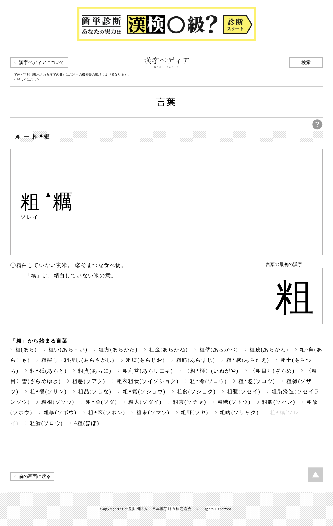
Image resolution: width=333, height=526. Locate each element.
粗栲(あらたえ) (247, 360)
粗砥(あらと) (48, 371)
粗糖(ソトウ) (234, 402)
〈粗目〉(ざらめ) (272, 371)
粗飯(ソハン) (278, 402)
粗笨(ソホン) (106, 412)
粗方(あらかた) (118, 349)
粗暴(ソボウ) (60, 412)
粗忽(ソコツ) (256, 381)
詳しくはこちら (28, 79)
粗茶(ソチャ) (189, 402)
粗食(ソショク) (196, 391)
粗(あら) (26, 349)
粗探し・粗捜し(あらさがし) (77, 360)
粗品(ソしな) (94, 391)
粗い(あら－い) (67, 349)
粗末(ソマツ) (152, 412)
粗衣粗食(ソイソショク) (148, 381)
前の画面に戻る (35, 476)
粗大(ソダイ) (145, 402)
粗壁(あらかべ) (218, 349)
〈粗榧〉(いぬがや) (211, 371)
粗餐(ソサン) (48, 391)
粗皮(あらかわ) (268, 349)
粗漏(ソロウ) (46, 423)
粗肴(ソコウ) (208, 381)
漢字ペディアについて (41, 62)
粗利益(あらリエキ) (148, 371)
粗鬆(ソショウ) (144, 391)
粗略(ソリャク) (239, 412)
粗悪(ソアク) (88, 381)
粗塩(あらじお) (145, 360)
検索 (306, 62)
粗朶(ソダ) (101, 402)
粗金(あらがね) (168, 349)
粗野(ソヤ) (194, 412)
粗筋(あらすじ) (195, 360)
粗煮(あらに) (94, 371)
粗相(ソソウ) (57, 402)
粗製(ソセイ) (243, 391)
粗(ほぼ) (86, 423)
